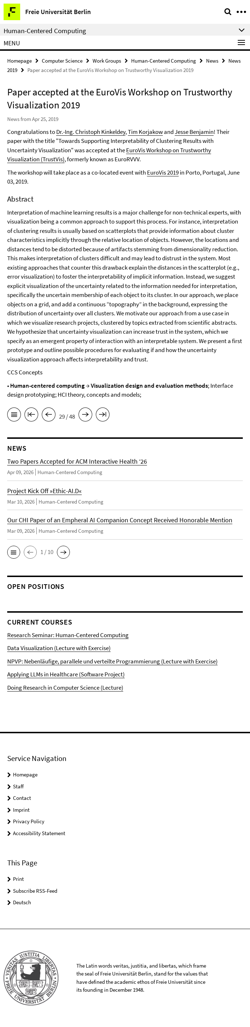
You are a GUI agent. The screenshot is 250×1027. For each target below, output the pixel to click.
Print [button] (18, 878)
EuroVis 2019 (163, 172)
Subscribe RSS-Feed (35, 890)
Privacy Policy (28, 821)
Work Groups (107, 60)
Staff (18, 786)
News (212, 60)
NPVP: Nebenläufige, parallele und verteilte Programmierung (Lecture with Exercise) (112, 661)
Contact (22, 797)
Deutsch (22, 902)
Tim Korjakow (145, 132)
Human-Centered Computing (163, 60)
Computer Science (62, 60)
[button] (13, 552)
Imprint (21, 809)
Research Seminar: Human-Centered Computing (68, 635)
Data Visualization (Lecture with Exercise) (59, 648)
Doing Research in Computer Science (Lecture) (65, 688)
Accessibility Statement (39, 833)
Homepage (19, 60)
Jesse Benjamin (194, 132)
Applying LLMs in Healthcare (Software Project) (66, 674)
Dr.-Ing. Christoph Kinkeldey (90, 132)
